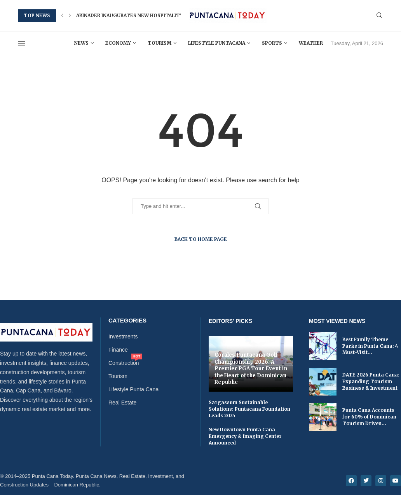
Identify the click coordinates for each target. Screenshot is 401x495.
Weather (311, 43)
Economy (118, 43)
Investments (123, 336)
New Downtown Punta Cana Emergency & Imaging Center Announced (245, 436)
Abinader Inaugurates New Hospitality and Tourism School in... (164, 15)
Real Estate (122, 402)
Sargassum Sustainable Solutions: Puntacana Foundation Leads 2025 (249, 408)
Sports (272, 43)
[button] (62, 15)
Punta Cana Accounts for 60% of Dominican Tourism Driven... (369, 416)
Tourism (159, 43)
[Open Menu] (21, 43)
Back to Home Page (200, 239)
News (81, 43)
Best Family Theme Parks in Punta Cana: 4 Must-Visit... (370, 346)
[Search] (379, 15)
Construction (123, 363)
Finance (118, 349)
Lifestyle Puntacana (216, 43)
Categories (127, 320)
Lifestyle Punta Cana (133, 389)
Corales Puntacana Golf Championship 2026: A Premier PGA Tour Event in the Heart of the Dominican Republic (250, 368)
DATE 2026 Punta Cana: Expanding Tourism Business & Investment (370, 381)
